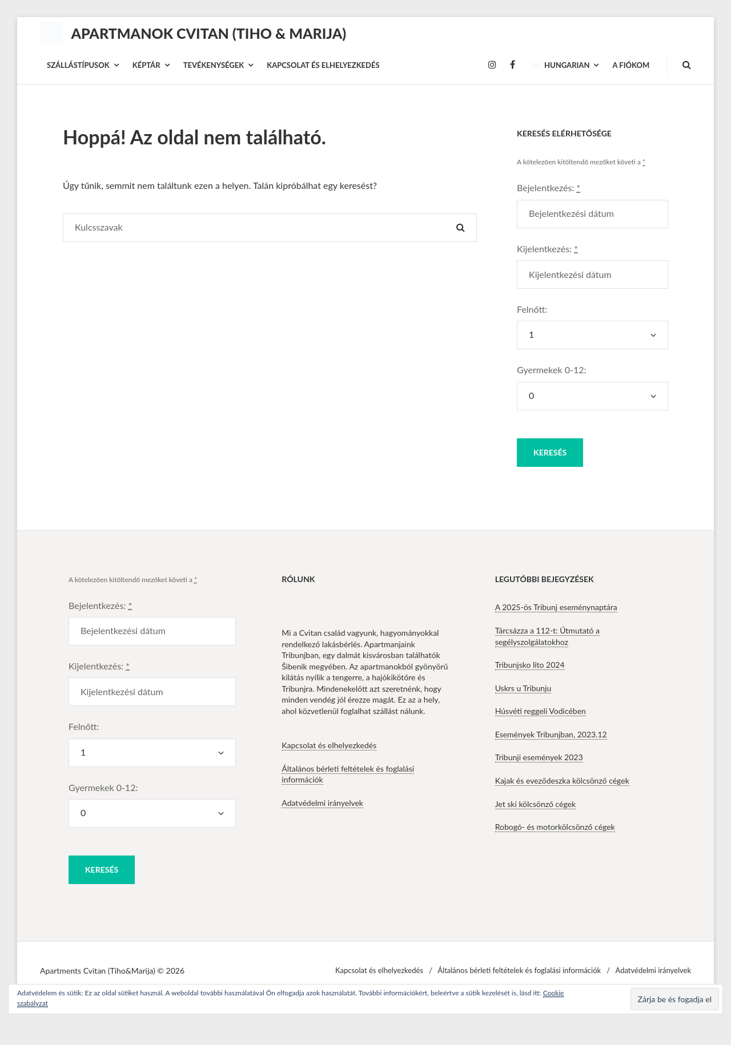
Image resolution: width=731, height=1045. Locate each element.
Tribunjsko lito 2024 (530, 664)
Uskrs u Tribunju (523, 688)
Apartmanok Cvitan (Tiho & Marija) (208, 33)
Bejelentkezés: (548, 187)
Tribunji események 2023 (539, 757)
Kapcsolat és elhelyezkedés (329, 745)
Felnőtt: (532, 309)
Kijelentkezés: (547, 248)
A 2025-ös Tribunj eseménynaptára (556, 607)
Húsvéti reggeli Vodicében (540, 711)
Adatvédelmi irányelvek (322, 803)
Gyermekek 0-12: (551, 369)
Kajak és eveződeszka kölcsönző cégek (562, 780)
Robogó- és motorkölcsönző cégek (555, 827)
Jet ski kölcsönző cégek (535, 804)
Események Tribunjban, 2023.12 (551, 734)
